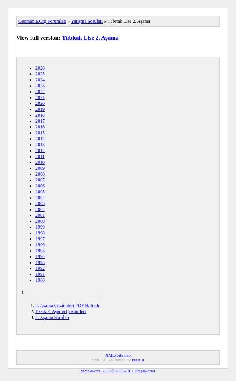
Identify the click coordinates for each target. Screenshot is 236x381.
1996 (40, 244)
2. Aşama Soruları (52, 317)
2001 (40, 215)
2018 (40, 115)
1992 (40, 268)
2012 (40, 150)
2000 (40, 221)
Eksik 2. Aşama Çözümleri (60, 311)
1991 (40, 274)
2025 (40, 74)
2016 (40, 127)
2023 (40, 85)
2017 (40, 121)
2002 (40, 209)
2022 (40, 91)
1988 (40, 280)
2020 (40, 103)
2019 (40, 109)
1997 (40, 239)
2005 (40, 191)
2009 (40, 168)
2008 (40, 174)
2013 (40, 144)
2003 (40, 203)
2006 (40, 186)
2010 (40, 162)
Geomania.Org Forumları (42, 21)
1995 (40, 250)
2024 (40, 79)
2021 (40, 97)
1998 (40, 233)
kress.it (138, 359)
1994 (40, 256)
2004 (40, 197)
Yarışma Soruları (87, 21)
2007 (40, 180)
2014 (40, 138)
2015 (40, 133)
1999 (40, 227)
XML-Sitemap (118, 355)
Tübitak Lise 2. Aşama (90, 38)
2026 (40, 68)
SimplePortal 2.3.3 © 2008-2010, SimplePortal (118, 371)
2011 (40, 156)
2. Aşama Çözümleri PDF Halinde (67, 305)
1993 (40, 262)
